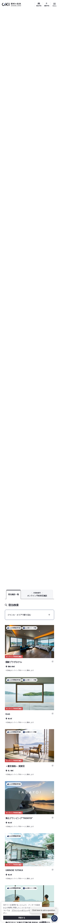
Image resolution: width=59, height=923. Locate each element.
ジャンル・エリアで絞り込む (19, 615)
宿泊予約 (38, 5)
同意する (21, 918)
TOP (43, 581)
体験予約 (46, 5)
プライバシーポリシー (20, 910)
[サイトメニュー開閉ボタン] (54, 4)
